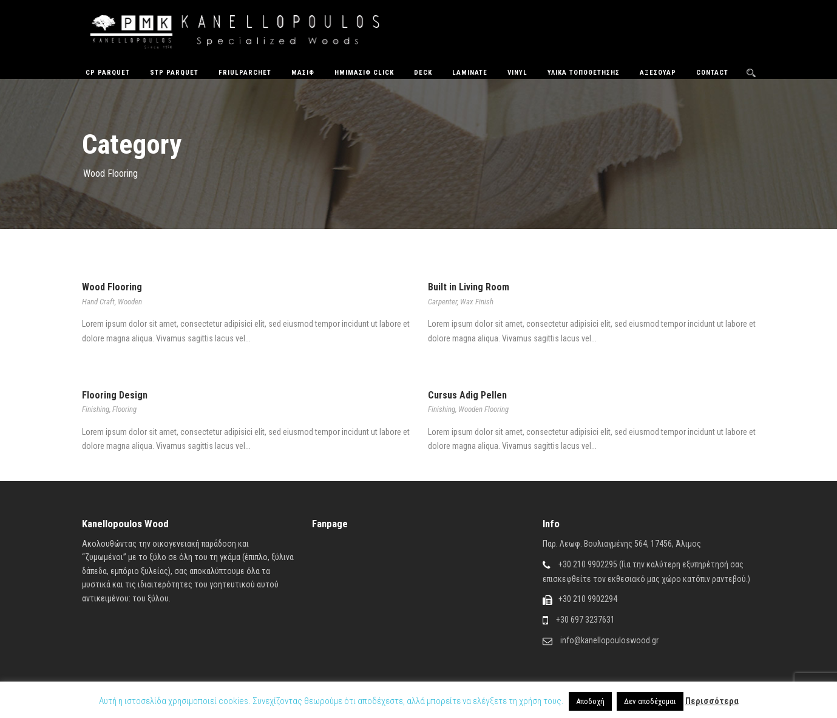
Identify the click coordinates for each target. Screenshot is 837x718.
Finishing (95, 409)
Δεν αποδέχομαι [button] (650, 701)
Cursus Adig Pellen (467, 395)
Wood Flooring (112, 287)
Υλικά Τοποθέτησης (583, 73)
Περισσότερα (712, 701)
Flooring (124, 409)
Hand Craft (98, 301)
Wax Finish (476, 301)
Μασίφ (302, 73)
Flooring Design (114, 395)
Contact (712, 73)
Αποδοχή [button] (590, 701)
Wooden (130, 301)
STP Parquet (174, 73)
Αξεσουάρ (658, 73)
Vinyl (517, 73)
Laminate (469, 73)
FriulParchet (245, 73)
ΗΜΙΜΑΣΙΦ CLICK (364, 73)
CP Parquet (108, 73)
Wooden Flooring (483, 409)
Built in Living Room (468, 287)
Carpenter (442, 301)
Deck (423, 73)
